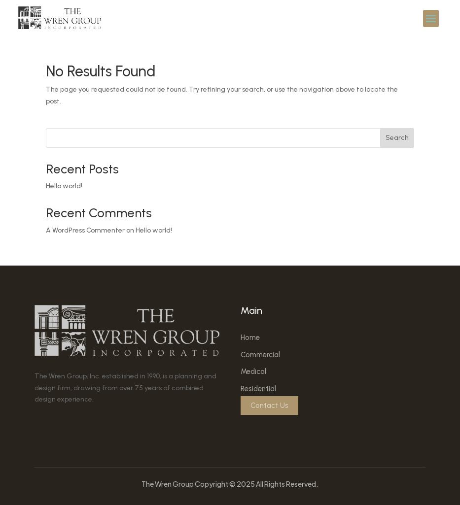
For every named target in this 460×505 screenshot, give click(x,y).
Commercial (260, 354)
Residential (258, 388)
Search (397, 138)
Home (250, 337)
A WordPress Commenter (85, 230)
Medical (253, 371)
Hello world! (64, 186)
